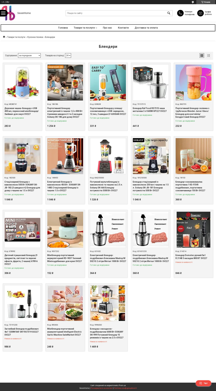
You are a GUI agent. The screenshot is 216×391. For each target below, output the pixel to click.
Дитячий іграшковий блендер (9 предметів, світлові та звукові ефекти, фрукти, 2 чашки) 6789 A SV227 (21, 259)
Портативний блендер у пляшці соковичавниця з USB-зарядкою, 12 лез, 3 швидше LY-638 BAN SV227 (108, 111)
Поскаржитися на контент (102, 388)
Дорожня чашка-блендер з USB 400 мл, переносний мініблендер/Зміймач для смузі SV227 (21, 111)
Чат (203, 383)
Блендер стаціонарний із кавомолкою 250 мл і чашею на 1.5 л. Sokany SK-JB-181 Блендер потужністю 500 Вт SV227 (151, 186)
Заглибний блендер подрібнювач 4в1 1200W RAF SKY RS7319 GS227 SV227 (21, 332)
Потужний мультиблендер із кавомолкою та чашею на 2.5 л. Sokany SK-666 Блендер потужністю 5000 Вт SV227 (106, 186)
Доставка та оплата (146, 27)
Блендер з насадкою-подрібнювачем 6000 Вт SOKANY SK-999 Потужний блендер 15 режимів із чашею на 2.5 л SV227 (106, 333)
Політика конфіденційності (125, 388)
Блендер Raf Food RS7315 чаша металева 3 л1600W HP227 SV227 (150, 109)
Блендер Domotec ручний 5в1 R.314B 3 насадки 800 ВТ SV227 (191, 256)
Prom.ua (122, 385)
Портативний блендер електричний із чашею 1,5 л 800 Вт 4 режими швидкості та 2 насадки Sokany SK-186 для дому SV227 (65, 112)
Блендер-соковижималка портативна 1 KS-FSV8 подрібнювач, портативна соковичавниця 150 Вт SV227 (190, 186)
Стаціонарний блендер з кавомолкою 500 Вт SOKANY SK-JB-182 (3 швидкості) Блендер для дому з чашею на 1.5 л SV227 (22, 186)
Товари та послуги (84, 27)
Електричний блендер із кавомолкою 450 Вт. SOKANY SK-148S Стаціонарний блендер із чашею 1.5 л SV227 (64, 186)
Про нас (107, 27)
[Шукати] (168, 13)
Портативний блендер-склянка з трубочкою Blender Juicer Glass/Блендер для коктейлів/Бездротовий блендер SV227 (192, 112)
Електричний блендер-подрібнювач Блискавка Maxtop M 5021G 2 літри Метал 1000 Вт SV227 (108, 258)
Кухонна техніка (35, 37)
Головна (63, 27)
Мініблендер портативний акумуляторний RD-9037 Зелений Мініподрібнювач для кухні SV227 (64, 258)
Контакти (123, 27)
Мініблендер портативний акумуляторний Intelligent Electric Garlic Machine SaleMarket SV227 (64, 332)
